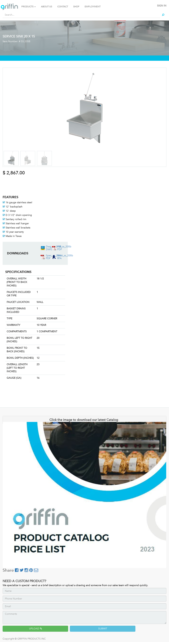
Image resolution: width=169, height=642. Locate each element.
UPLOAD (35, 628)
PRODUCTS (28, 6)
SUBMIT (102, 628)
